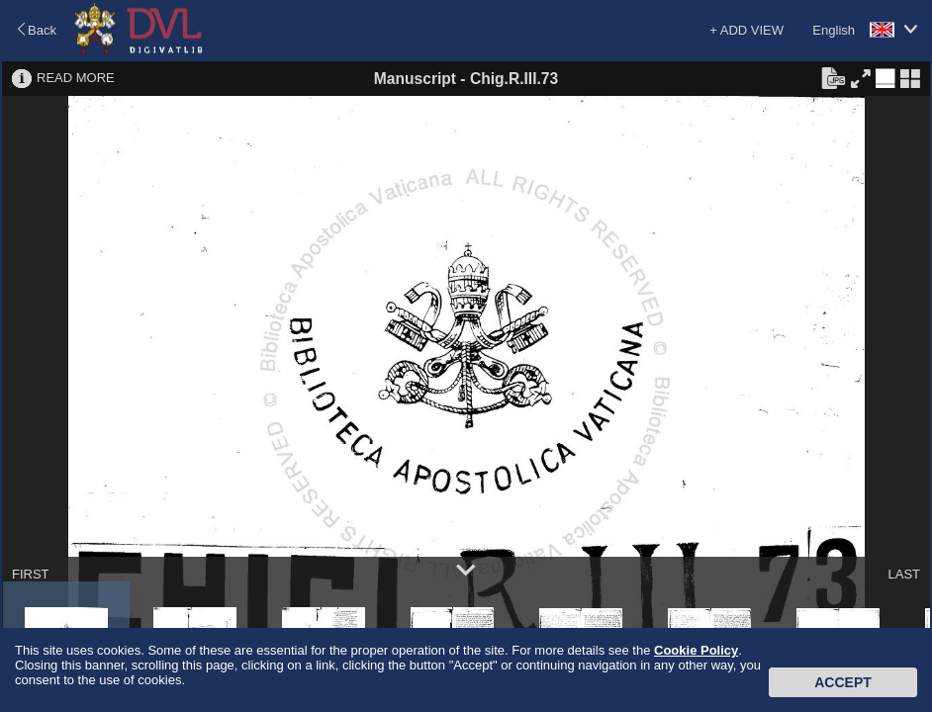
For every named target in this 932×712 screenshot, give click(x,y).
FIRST (30, 574)
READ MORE (76, 77)
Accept (843, 682)
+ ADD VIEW (746, 30)
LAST (903, 574)
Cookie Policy (696, 650)
